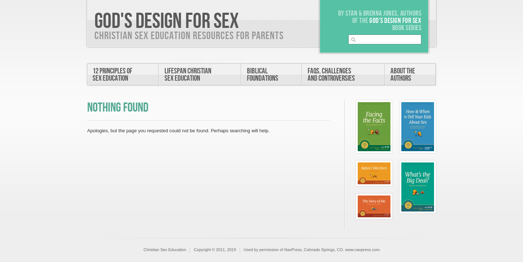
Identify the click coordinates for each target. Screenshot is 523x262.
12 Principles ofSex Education (112, 74)
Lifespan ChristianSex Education (188, 74)
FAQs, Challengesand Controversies (331, 74)
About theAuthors (402, 74)
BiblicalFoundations (262, 74)
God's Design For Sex (166, 21)
